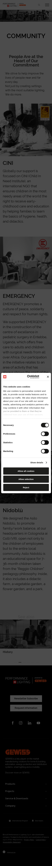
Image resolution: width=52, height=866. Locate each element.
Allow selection (26, 479)
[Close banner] (48, 377)
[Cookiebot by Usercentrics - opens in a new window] (28, 377)
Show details (36, 462)
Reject (26, 487)
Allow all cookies (26, 471)
